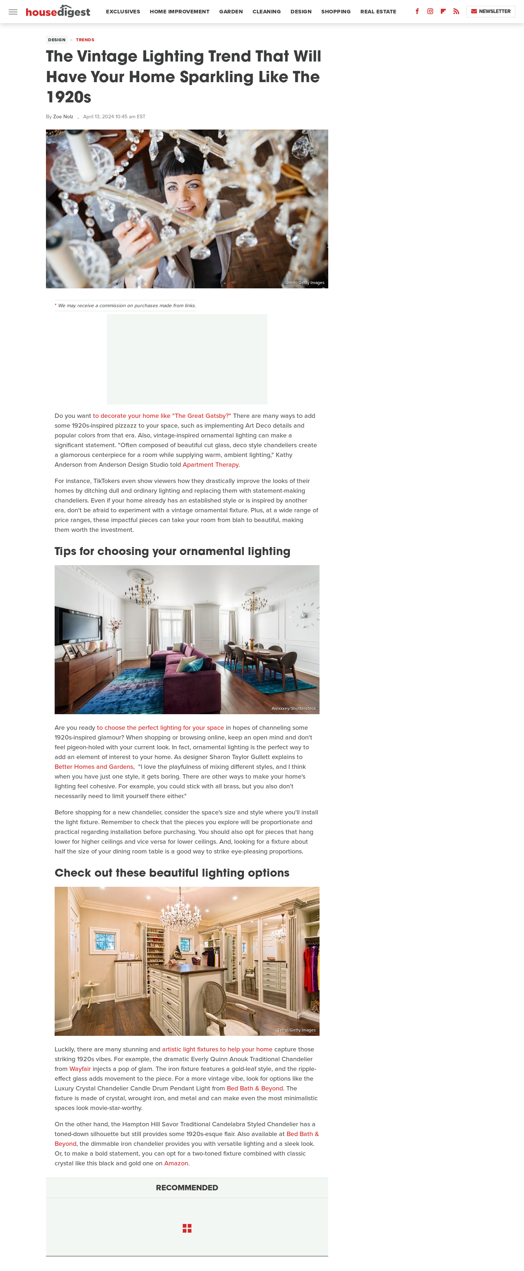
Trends (85, 40)
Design (301, 12)
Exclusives (123, 12)
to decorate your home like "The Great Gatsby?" (162, 415)
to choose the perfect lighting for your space (160, 727)
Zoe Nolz (63, 116)
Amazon (176, 1163)
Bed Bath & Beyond (255, 1088)
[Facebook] (417, 13)
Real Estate (378, 12)
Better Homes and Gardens (94, 766)
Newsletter (491, 11)
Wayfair (80, 1068)
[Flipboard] (443, 13)
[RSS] (456, 13)
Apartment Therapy (210, 464)
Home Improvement (180, 12)
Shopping (336, 12)
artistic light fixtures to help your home (217, 1049)
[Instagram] (430, 13)
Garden (231, 12)
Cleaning (267, 12)
